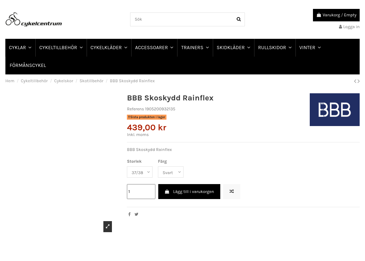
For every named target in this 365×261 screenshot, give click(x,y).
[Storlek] (140, 172)
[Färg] (171, 172)
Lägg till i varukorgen (189, 191)
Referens (135, 108)
